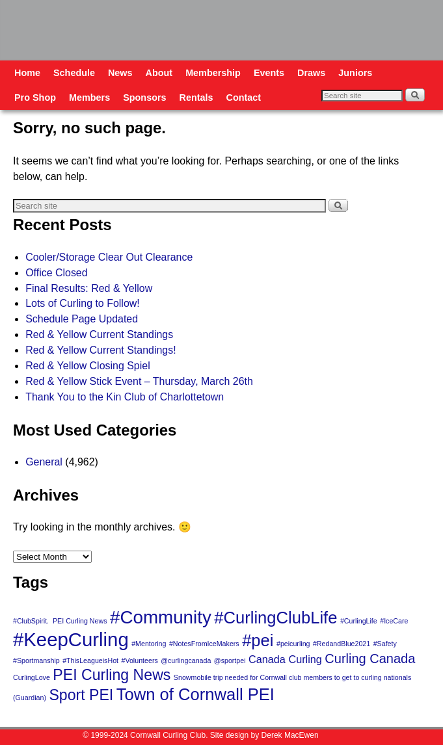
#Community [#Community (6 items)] (160, 617)
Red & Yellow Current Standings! (100, 350)
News (120, 73)
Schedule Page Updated (81, 318)
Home (27, 73)
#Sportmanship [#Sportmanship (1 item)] (36, 660)
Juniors (355, 73)
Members (89, 97)
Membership (213, 73)
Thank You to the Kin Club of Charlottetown (124, 396)
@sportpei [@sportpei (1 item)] (230, 660)
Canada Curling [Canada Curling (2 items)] (285, 659)
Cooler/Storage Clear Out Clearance (109, 257)
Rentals (196, 97)
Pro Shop (35, 97)
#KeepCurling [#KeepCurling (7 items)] (71, 639)
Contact (244, 97)
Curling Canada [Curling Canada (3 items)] (370, 658)
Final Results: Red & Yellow (88, 288)
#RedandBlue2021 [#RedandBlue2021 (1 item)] (341, 643)
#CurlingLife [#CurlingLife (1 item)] (358, 621)
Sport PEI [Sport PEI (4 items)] (81, 694)
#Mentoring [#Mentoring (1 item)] (148, 643)
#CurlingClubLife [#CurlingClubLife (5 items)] (275, 617)
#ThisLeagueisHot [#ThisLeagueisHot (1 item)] (90, 660)
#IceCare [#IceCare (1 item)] (394, 621)
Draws (311, 73)
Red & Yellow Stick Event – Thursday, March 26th (139, 381)
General (43, 461)
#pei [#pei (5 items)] (257, 640)
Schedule (74, 73)
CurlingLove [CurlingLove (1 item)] (31, 677)
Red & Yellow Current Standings (99, 334)
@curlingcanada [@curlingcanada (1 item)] (186, 660)
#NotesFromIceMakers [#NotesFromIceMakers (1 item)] (204, 643)
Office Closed (56, 272)
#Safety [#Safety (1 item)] (385, 643)
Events (269, 73)
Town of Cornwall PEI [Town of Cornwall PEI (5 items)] (195, 694)
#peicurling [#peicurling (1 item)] (293, 643)
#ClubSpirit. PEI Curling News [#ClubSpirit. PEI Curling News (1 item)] (60, 621)
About (159, 73)
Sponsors (144, 97)
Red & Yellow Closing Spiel (87, 365)
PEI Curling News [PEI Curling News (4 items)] (111, 674)
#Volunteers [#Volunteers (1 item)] (139, 660)
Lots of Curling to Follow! (82, 303)
